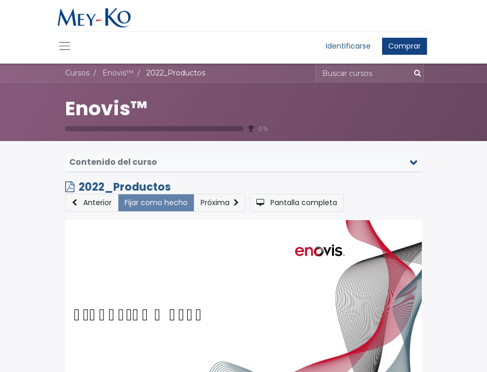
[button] (91, 203)
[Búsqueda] (415, 73)
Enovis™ (106, 108)
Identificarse (348, 46)
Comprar (404, 46)
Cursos (77, 73)
